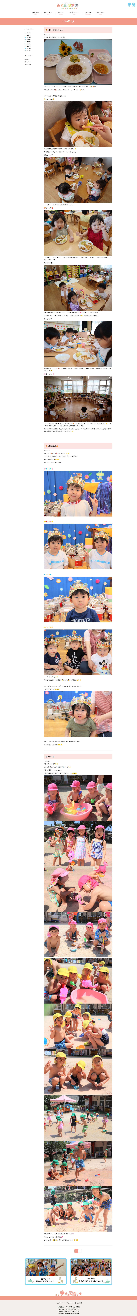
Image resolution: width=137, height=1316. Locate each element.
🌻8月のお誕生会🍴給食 (54, 30)
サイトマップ (70, 1303)
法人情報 (79, 1303)
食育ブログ (28, 64)
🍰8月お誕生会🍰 (52, 446)
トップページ (59, 1303)
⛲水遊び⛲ (50, 757)
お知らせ (27, 59)
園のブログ (28, 62)
